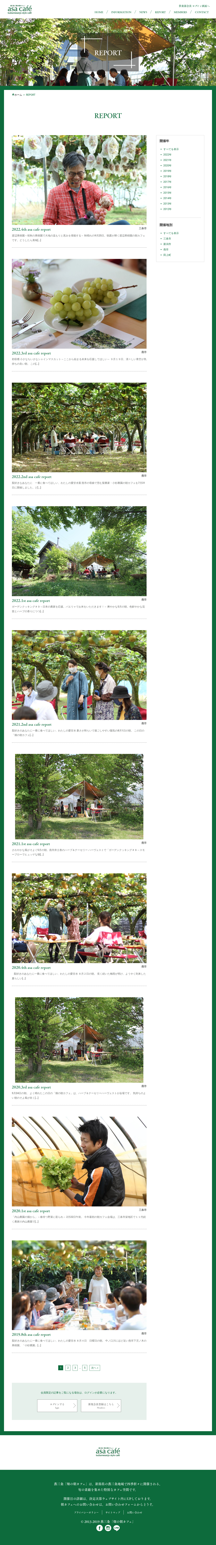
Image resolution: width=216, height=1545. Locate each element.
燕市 (166, 249)
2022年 (167, 154)
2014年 (167, 198)
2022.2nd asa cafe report (31, 476)
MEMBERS (180, 12)
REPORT (160, 12)
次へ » (94, 1367)
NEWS (143, 12)
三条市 (167, 238)
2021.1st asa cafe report (31, 843)
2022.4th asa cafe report (31, 229)
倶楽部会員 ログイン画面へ (194, 6)
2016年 (167, 187)
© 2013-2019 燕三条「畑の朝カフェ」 (108, 1521)
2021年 (167, 160)
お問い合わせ (134, 1512)
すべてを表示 (171, 149)
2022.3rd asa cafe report (31, 353)
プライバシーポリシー (86, 1512)
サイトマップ (112, 1512)
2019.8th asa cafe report (31, 1334)
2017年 (167, 181)
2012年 (167, 209)
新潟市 (167, 244)
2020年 (167, 165)
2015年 (167, 192)
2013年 (167, 203)
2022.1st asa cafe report (31, 600)
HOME (99, 12)
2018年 (167, 176)
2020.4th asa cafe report (31, 967)
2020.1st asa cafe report (31, 1211)
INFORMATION (121, 12)
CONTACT (202, 12)
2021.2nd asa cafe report (31, 724)
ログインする (57, 1405)
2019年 (167, 170)
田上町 (167, 254)
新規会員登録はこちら (101, 1405)
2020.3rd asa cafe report (31, 1087)
